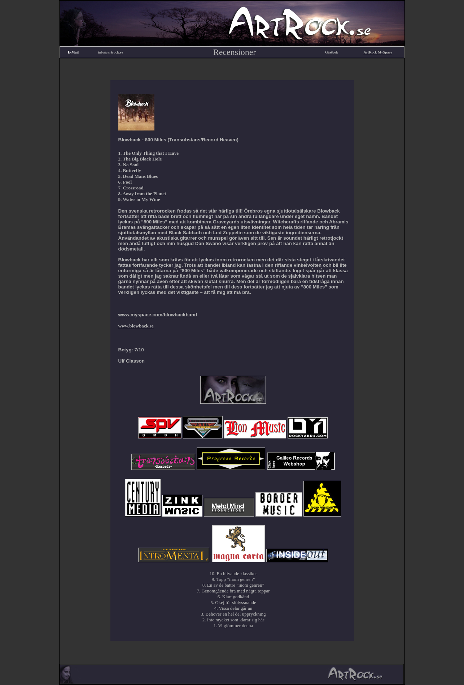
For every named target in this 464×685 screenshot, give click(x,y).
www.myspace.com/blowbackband (157, 314)
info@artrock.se (110, 52)
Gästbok (331, 52)
